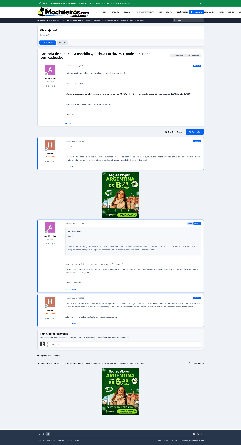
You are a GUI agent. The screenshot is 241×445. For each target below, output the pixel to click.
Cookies (69, 441)
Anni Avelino (50, 78)
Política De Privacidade (47, 441)
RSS (77, 441)
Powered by (192, 441)
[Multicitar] (66, 167)
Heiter (50, 153)
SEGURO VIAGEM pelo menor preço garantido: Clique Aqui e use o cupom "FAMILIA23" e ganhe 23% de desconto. (85, 3)
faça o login (102, 337)
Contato (61, 441)
